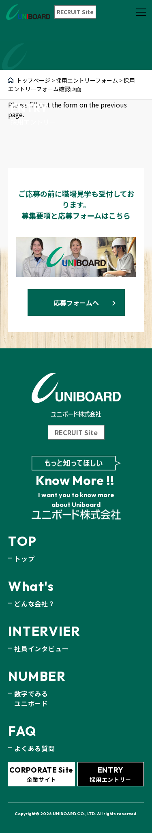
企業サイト (41, 774)
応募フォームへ (76, 302)
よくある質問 (34, 748)
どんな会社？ (34, 603)
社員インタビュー (41, 648)
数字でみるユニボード (31, 698)
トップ (24, 558)
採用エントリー (110, 774)
